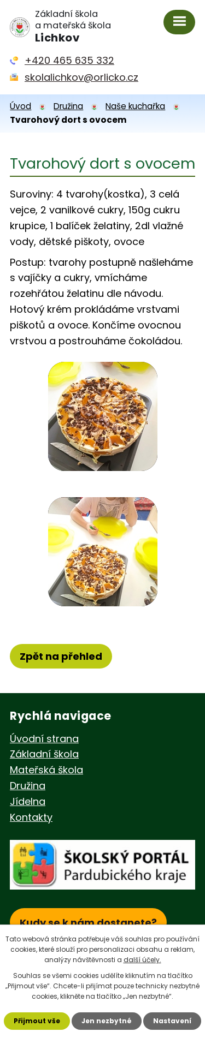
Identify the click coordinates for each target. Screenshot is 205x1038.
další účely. (142, 959)
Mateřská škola (46, 770)
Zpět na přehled (61, 656)
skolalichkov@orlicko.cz (81, 77)
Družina (68, 106)
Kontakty (31, 817)
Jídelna (27, 801)
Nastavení (172, 1020)
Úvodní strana (44, 738)
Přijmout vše (37, 1020)
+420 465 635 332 (69, 60)
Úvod (20, 106)
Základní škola (44, 754)
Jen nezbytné (106, 1020)
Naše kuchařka (135, 106)
